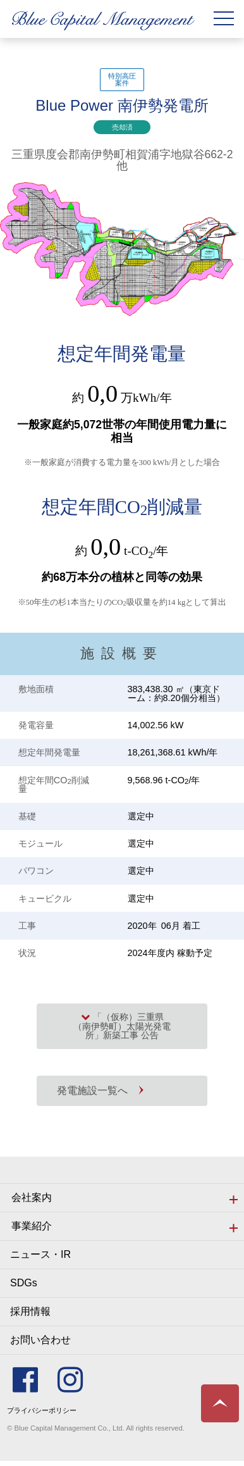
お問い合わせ (40, 1339)
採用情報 (30, 1311)
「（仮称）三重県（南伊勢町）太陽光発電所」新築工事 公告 (122, 1026)
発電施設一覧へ (92, 1090)
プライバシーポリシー (41, 1410)
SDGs (23, 1282)
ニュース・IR (40, 1254)
